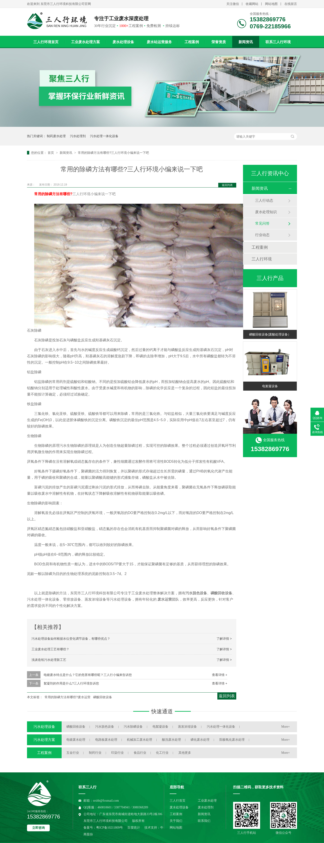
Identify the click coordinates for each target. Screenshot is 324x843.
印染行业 (117, 752)
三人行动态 (264, 200)
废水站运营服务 (159, 42)
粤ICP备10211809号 (109, 827)
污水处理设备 (44, 727)
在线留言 (290, 4)
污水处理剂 (78, 136)
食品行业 (140, 752)
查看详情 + (219, 675)
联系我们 (204, 821)
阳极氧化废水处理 (232, 739)
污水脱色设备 (104, 726)
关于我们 (176, 821)
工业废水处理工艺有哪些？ (50, 649)
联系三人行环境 (278, 42)
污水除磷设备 (133, 726)
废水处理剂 (206, 807)
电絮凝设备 (270, 386)
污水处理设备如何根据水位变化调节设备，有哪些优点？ (71, 638)
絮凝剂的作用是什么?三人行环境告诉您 (71, 683)
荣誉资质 (219, 42)
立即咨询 (38, 828)
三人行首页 (177, 800)
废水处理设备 (123, 42)
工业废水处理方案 (85, 42)
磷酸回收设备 (102, 697)
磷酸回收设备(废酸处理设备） (270, 334)
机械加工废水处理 (139, 739)
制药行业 (95, 752)
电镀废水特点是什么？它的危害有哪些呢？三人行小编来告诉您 (88, 675)
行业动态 (262, 235)
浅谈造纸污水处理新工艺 (49, 660)
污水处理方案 (44, 740)
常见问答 (262, 223)
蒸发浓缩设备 (187, 726)
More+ (285, 726)
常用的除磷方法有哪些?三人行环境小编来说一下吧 (113, 152)
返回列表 (227, 185)
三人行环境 (262, 259)
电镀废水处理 (75, 739)
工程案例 (191, 42)
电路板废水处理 (106, 739)
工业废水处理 (207, 800)
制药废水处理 (56, 136)
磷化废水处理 (200, 739)
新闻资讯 (245, 42)
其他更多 (184, 752)
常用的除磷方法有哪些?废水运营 (67, 697)
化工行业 (162, 752)
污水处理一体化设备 (104, 136)
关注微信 (232, 4)
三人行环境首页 (45, 42)
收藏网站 (252, 4)
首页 (51, 152)
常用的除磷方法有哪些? (53, 194)
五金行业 (72, 752)
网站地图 (271, 4)
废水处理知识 (266, 212)
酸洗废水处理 (171, 739)
